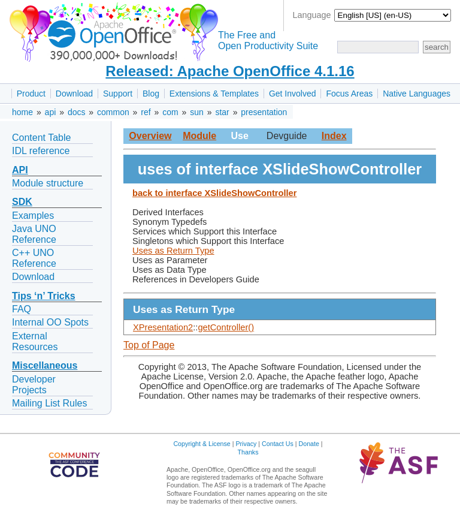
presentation (264, 112)
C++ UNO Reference (34, 258)
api (50, 112)
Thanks (248, 452)
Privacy (245, 443)
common (113, 112)
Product (31, 93)
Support (117, 93)
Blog (151, 93)
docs (77, 112)
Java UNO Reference (34, 234)
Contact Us (277, 443)
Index (334, 136)
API (20, 170)
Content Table (41, 137)
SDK (22, 202)
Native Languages (416, 93)
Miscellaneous (44, 365)
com (170, 112)
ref (145, 112)
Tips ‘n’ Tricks (43, 296)
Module (199, 136)
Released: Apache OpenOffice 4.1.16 (229, 71)
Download (74, 93)
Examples (33, 215)
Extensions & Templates (214, 93)
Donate (309, 443)
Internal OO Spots (50, 322)
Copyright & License (201, 443)
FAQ (21, 309)
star (222, 112)
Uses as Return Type (173, 250)
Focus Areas (349, 93)
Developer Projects (34, 384)
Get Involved (292, 93)
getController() (226, 327)
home (22, 112)
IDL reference (40, 151)
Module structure (47, 183)
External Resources (35, 341)
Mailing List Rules (49, 403)
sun (197, 112)
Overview (150, 136)
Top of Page (148, 345)
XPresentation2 (163, 327)
